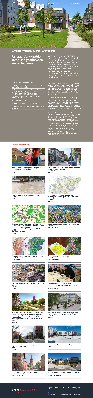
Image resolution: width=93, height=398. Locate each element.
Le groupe (62, 1)
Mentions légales (77, 394)
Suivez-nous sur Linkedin (52, 392)
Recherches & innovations (53, 3)
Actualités (73, 1)
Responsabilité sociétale (75, 3)
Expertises (57, 1)
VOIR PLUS (15, 172)
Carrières (68, 1)
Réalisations (50, 1)
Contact (78, 1)
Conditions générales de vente (65, 394)
